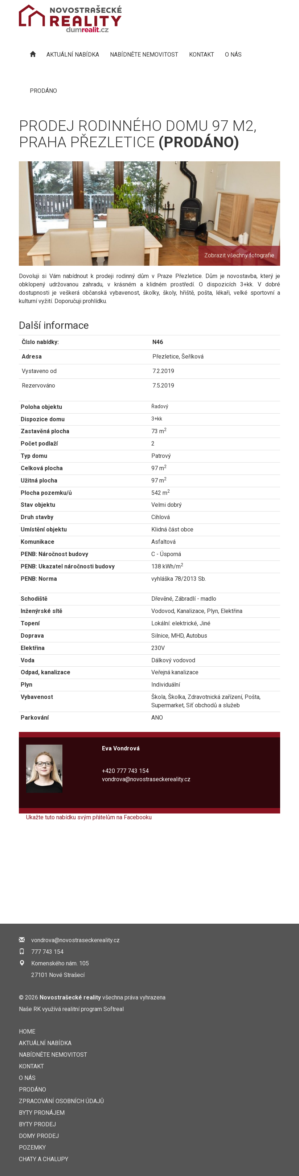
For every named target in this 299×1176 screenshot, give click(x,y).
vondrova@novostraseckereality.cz (146, 779)
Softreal (113, 1009)
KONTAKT (201, 54)
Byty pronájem (42, 1112)
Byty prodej (37, 1124)
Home (27, 1031)
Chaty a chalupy (43, 1159)
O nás (233, 54)
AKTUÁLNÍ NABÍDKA (72, 54)
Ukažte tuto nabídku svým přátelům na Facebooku (89, 817)
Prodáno (43, 90)
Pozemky (32, 1147)
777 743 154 (47, 951)
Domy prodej (39, 1135)
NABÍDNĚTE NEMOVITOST (144, 54)
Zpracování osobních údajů (61, 1101)
